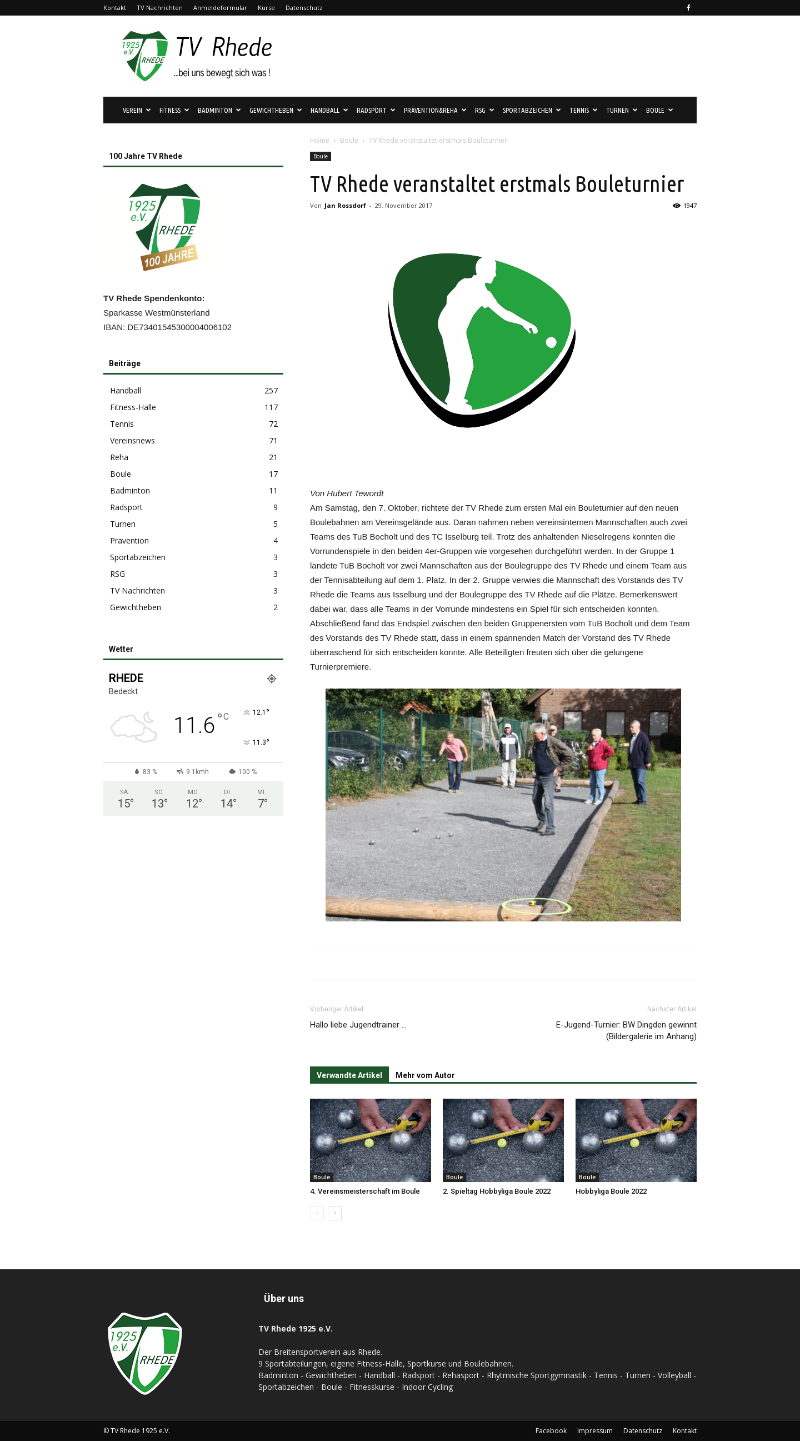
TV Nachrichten (160, 7)
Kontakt (114, 7)
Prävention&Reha (435, 110)
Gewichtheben (275, 110)
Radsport (376, 110)
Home (319, 140)
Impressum (595, 1430)
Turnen (622, 110)
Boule (659, 110)
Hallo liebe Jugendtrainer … (358, 1025)
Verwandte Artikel (349, 1075)
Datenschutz (304, 7)
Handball (329, 110)
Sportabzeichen (532, 110)
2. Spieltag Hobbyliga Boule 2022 (497, 1191)
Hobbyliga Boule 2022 (611, 1191)
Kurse (266, 7)
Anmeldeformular (220, 7)
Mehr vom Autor (425, 1075)
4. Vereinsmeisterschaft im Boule (365, 1191)
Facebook (551, 1430)
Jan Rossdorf (345, 205)
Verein (137, 110)
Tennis (583, 110)
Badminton (219, 110)
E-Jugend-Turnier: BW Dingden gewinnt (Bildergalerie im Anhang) (626, 1030)
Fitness (174, 110)
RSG (484, 110)
